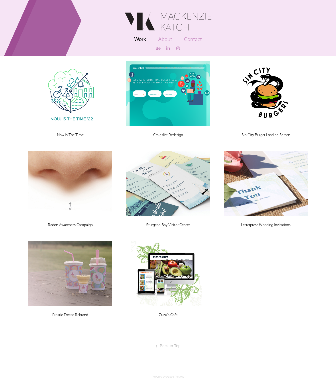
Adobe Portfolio (175, 376)
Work (140, 39)
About (165, 39)
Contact (193, 39)
